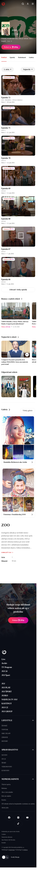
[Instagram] (18, 817)
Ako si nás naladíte (7, 792)
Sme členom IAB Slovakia (8, 840)
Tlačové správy (6, 784)
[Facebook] (9, 817)
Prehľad (4, 57)
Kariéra (4, 800)
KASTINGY (7, 703)
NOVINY (4, 755)
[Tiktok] (18, 823)
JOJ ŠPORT (7, 691)
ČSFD (15, 34)
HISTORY (5, 741)
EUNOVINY (5, 770)
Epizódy (12, 57)
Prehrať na (11, 47)
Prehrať (18, 620)
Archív (4, 663)
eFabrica (25, 850)
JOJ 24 (4, 671)
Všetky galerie (28, 410)
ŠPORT (4, 763)
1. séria (7, 69)
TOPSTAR (5, 729)
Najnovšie (28, 69)
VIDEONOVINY (7, 767)
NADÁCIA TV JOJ (9, 699)
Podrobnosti (22, 57)
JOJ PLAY (6, 688)
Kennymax (12, 850)
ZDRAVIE (5, 737)
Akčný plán (5, 807)
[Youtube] (27, 817)
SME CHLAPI (6, 733)
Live (3, 659)
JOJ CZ (5, 707)
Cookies (4, 834)
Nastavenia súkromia (7, 837)
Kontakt (4, 842)
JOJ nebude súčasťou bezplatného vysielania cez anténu (18, 804)
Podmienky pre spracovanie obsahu (11, 831)
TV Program (7, 667)
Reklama (4, 788)
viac (10, 41)
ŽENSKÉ (4, 726)
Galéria (31, 57)
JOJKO (5, 695)
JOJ (3, 684)
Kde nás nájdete (6, 796)
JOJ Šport (6, 675)
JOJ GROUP (7, 711)
